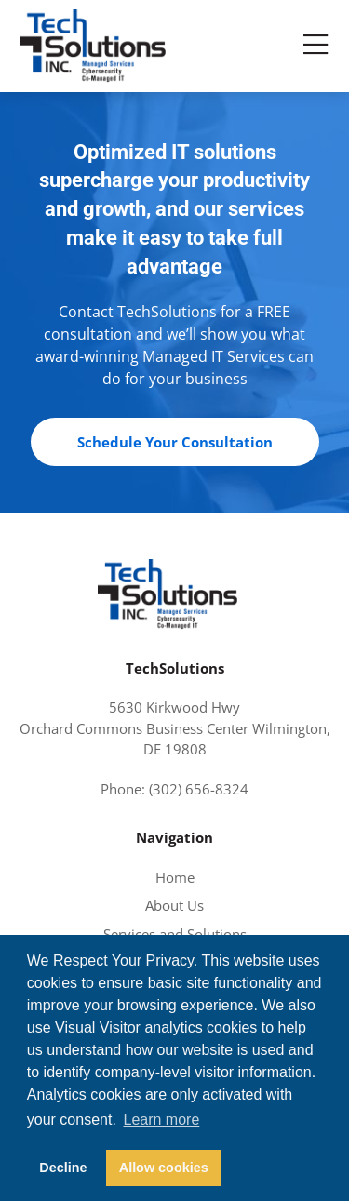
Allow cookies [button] (163, 1167)
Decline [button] (63, 1167)
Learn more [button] (161, 1120)
